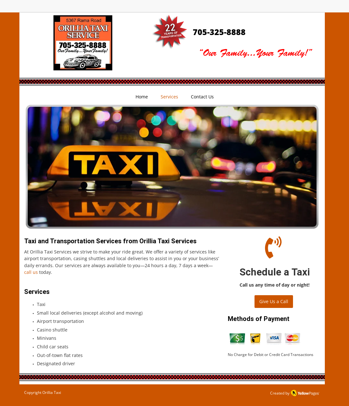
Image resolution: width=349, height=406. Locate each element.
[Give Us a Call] (274, 301)
